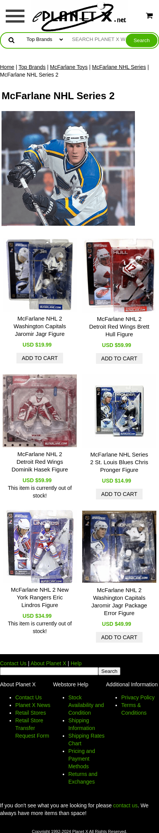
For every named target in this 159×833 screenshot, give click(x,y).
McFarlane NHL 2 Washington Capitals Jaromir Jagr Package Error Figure (119, 601)
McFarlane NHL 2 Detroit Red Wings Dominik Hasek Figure (39, 462)
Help (76, 663)
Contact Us (13, 663)
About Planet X (48, 663)
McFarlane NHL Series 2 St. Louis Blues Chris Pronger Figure (119, 462)
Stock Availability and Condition (86, 705)
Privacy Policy (137, 697)
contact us (125, 805)
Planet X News (32, 705)
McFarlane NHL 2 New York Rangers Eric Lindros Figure (39, 597)
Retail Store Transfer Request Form (32, 728)
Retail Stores (30, 713)
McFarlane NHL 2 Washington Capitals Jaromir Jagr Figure (40, 326)
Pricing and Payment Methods (81, 758)
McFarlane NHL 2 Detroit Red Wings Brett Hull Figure (119, 326)
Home (7, 67)
